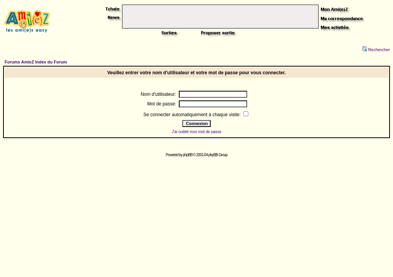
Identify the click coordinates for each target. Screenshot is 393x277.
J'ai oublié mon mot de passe (196, 132)
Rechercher (376, 49)
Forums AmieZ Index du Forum (36, 62)
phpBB (187, 155)
